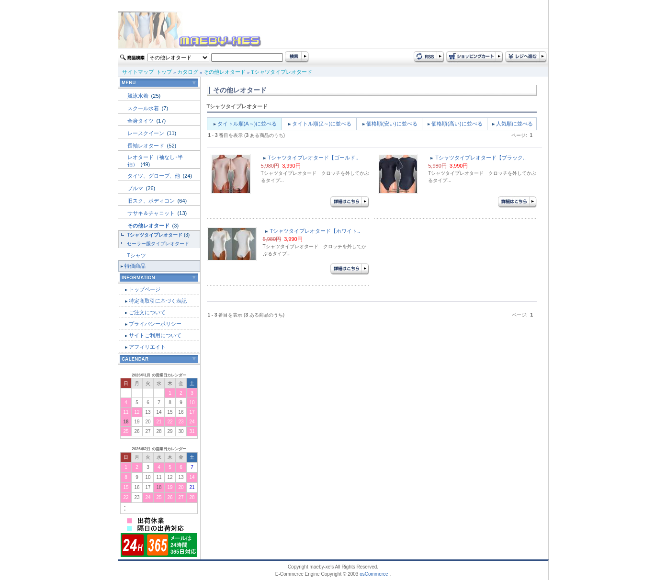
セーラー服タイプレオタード (158, 243)
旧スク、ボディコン (151, 201)
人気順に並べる (514, 123)
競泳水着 (138, 96)
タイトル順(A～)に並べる (247, 123)
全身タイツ (141, 121)
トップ (164, 72)
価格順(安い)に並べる (391, 123)
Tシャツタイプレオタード (281, 72)
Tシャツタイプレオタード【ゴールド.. (313, 157)
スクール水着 (143, 108)
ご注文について (147, 312)
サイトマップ (138, 72)
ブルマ (136, 188)
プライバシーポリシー (155, 324)
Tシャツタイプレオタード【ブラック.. (480, 157)
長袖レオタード (146, 145)
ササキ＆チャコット (151, 213)
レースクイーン (146, 133)
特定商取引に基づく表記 (158, 301)
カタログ (187, 72)
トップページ (144, 289)
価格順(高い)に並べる (456, 123)
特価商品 (135, 266)
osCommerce (374, 574)
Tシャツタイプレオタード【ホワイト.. (315, 231)
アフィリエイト (147, 347)
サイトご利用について (155, 335)
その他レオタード (224, 72)
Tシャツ (137, 255)
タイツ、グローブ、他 (154, 176)
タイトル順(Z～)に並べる (321, 123)
